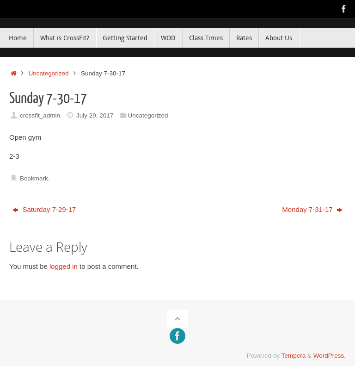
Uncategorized (49, 73)
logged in (63, 266)
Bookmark (34, 178)
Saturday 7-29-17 (44, 209)
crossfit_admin (40, 115)
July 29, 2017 (94, 115)
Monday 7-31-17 (312, 209)
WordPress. (329, 355)
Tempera (294, 355)
